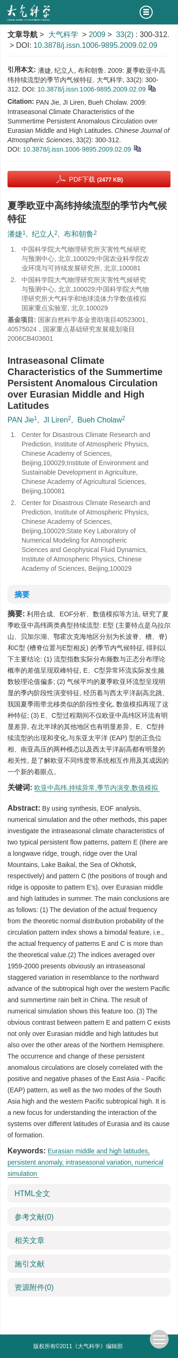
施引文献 (29, 1264)
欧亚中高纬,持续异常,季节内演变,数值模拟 (97, 787)
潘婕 (14, 234)
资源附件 (34, 1287)
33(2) (126, 34)
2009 (97, 34)
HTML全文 (32, 1193)
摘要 (22, 594)
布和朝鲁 (79, 234)
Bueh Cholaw (99, 420)
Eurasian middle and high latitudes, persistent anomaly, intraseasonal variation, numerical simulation (85, 1162)
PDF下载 (96, 179)
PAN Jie (20, 420)
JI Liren (56, 420)
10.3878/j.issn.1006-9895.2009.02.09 (95, 45)
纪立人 (43, 234)
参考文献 (34, 1217)
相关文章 (29, 1240)
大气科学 (63, 34)
